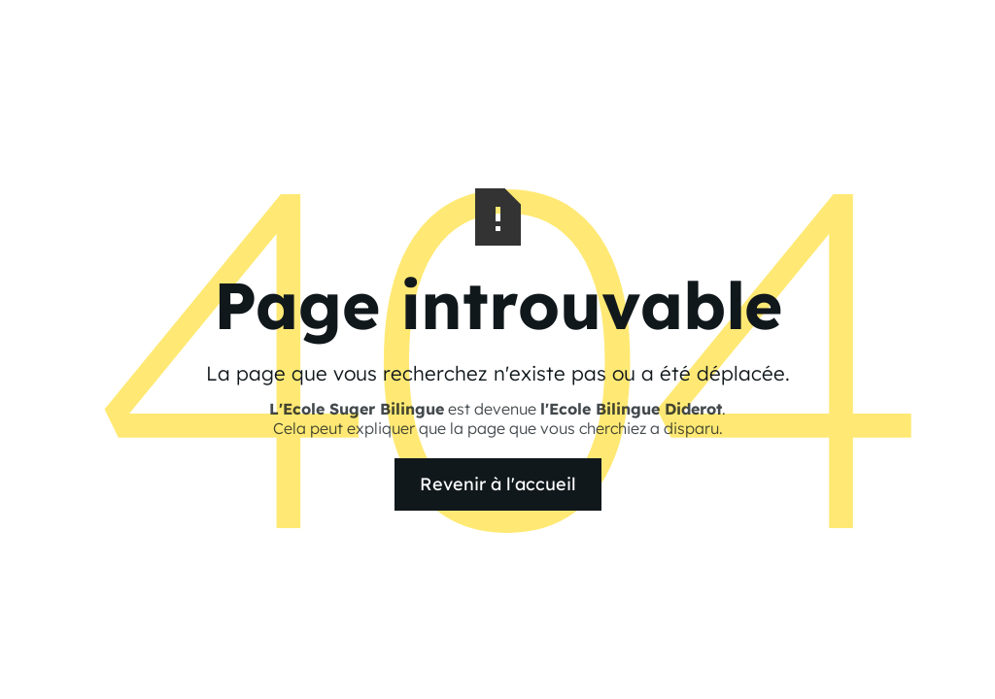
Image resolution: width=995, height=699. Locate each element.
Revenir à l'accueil (498, 484)
